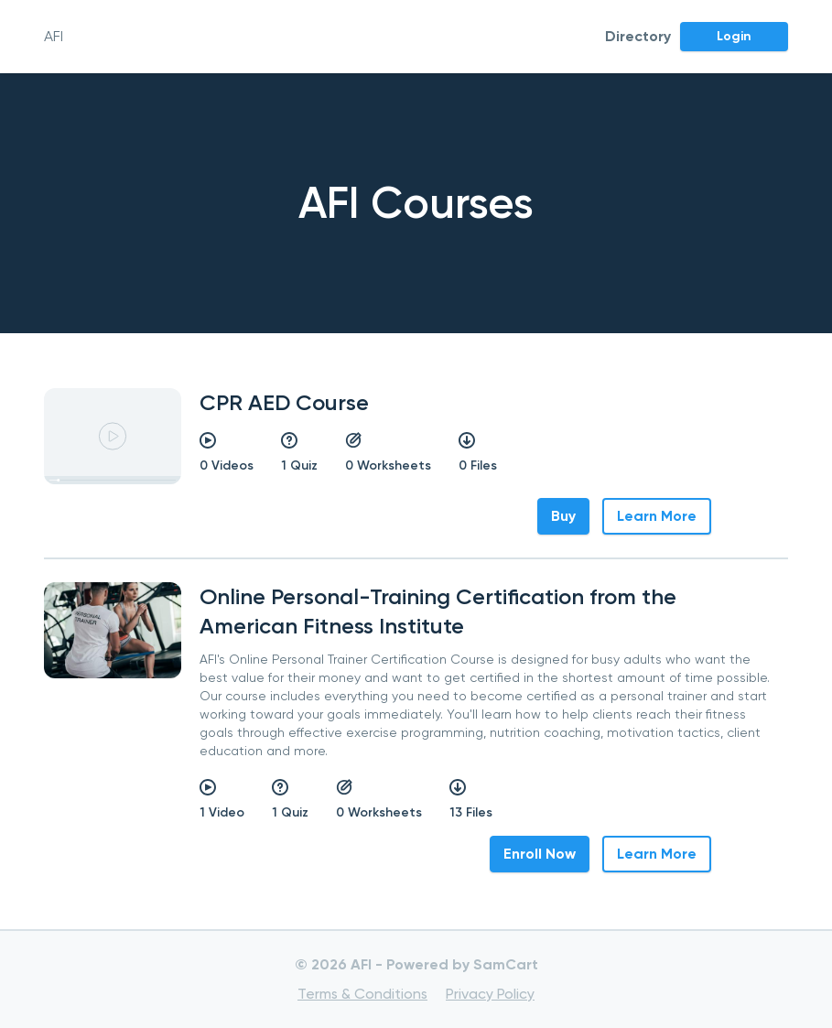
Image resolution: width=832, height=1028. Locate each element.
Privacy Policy (490, 993)
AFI (53, 36)
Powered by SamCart (462, 964)
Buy (563, 516)
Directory (638, 36)
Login (734, 36)
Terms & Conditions (362, 993)
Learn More (657, 516)
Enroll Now (539, 853)
